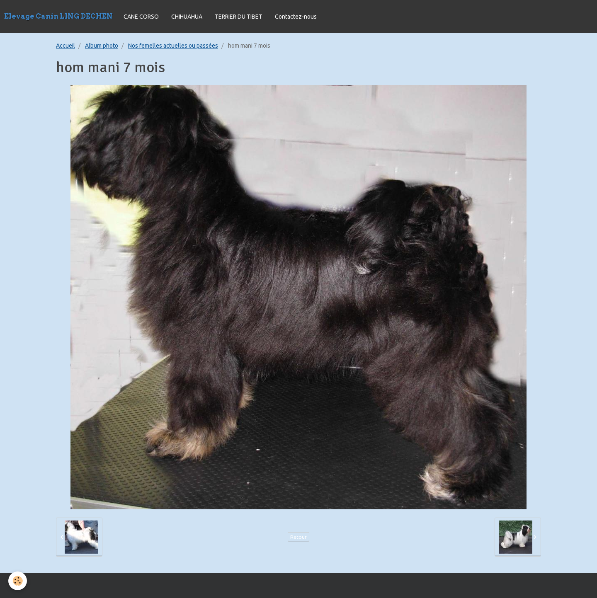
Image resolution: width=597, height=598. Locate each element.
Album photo (101, 45)
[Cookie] (17, 580)
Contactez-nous (296, 16)
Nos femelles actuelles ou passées (173, 45)
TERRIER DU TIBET (238, 16)
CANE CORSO (141, 16)
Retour (298, 537)
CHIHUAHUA (186, 16)
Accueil (65, 45)
